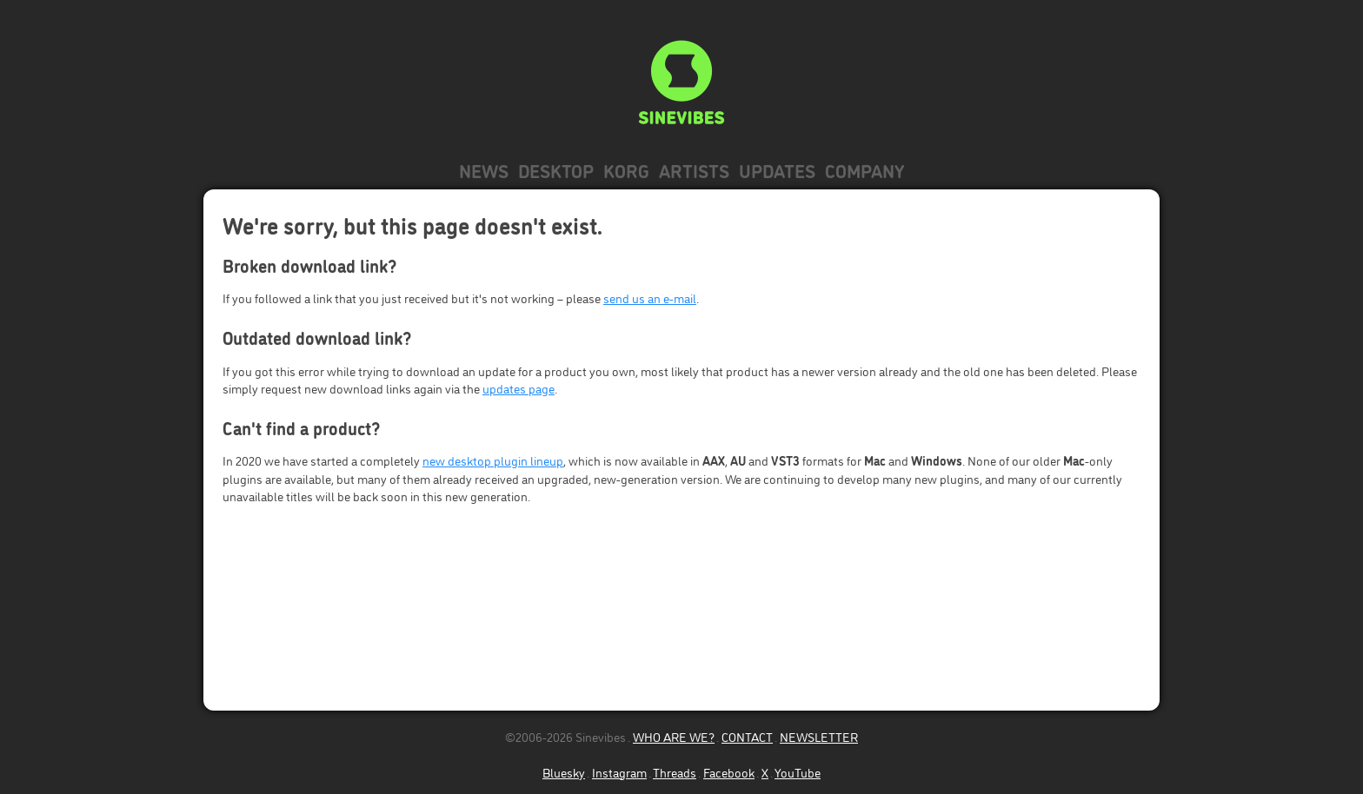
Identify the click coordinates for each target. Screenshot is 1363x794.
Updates (777, 169)
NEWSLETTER (819, 736)
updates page (518, 388)
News (484, 169)
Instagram (619, 772)
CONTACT (747, 736)
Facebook (729, 772)
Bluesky (563, 772)
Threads (674, 772)
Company (864, 169)
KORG (626, 169)
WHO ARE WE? (674, 736)
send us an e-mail (649, 297)
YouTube (798, 772)
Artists (694, 169)
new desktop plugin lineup (492, 460)
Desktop (556, 169)
